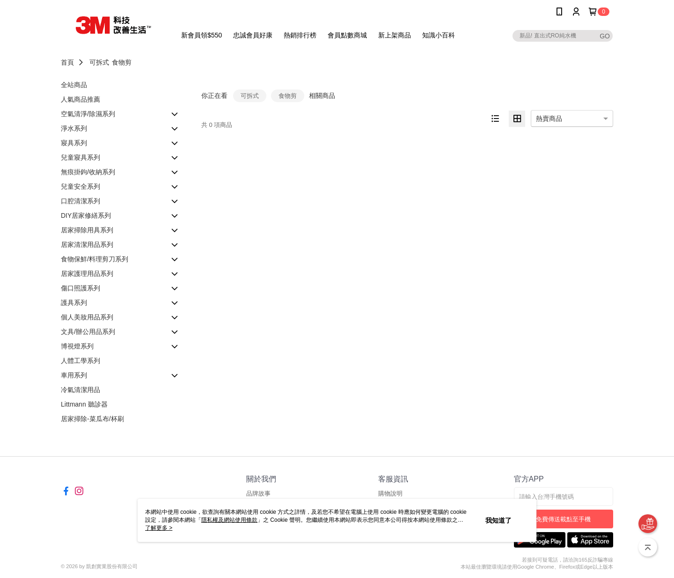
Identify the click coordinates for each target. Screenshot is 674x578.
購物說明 (390, 493)
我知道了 (498, 520)
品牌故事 (258, 493)
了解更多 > (158, 528)
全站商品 (74, 85)
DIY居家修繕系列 (86, 215)
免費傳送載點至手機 (563, 519)
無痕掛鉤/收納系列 (88, 172)
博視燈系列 (77, 346)
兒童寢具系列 (80, 157)
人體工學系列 (80, 360)
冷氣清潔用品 (80, 389)
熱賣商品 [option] (549, 118)
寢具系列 (74, 143)
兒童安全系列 (80, 186)
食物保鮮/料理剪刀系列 (94, 259)
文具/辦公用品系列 (88, 331)
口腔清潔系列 (80, 201)
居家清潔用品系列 (87, 244)
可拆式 (99, 62)
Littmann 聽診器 (84, 404)
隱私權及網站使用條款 (229, 520)
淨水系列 (74, 128)
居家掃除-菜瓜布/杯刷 (92, 418)
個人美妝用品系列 (87, 317)
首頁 (67, 62)
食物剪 (122, 62)
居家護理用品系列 (87, 273)
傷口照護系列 (80, 288)
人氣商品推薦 (80, 99)
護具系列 (74, 302)
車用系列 (74, 375)
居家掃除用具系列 (87, 230)
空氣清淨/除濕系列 (88, 114)
